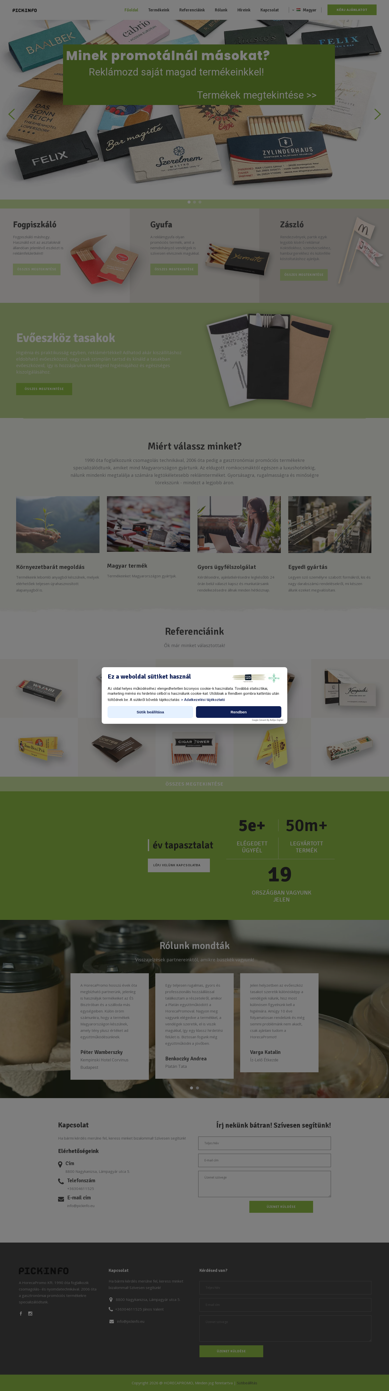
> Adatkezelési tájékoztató (203, 700)
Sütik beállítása (150, 712)
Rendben (239, 712)
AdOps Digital (276, 720)
